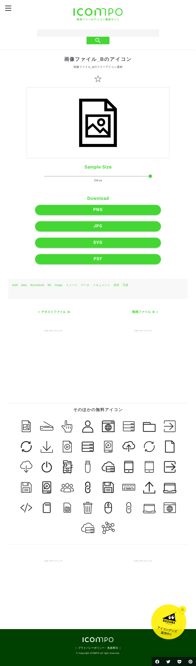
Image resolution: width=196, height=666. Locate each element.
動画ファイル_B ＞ (145, 312)
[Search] (87, 33)
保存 (116, 285)
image (59, 285)
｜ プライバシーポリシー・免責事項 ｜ (98, 647)
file (49, 285)
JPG (98, 226)
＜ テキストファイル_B (53, 312)
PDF (98, 258)
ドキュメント (101, 285)
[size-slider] (98, 176)
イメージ (71, 285)
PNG (98, 209)
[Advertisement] (53, 358)
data (24, 285)
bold (15, 285)
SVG (98, 242)
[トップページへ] (98, 14)
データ (85, 285)
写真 (125, 285)
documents (37, 285)
